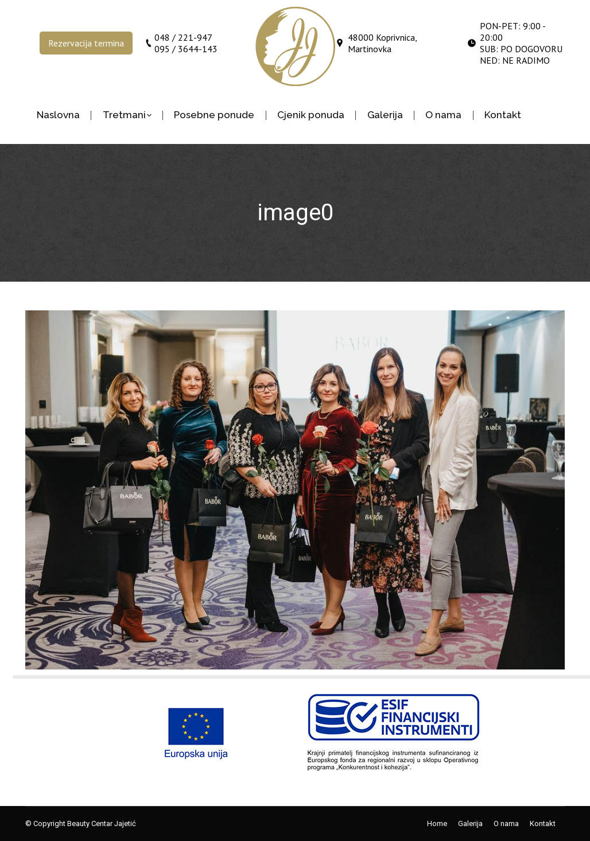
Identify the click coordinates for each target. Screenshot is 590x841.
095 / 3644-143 (186, 48)
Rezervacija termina (86, 43)
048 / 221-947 (183, 37)
